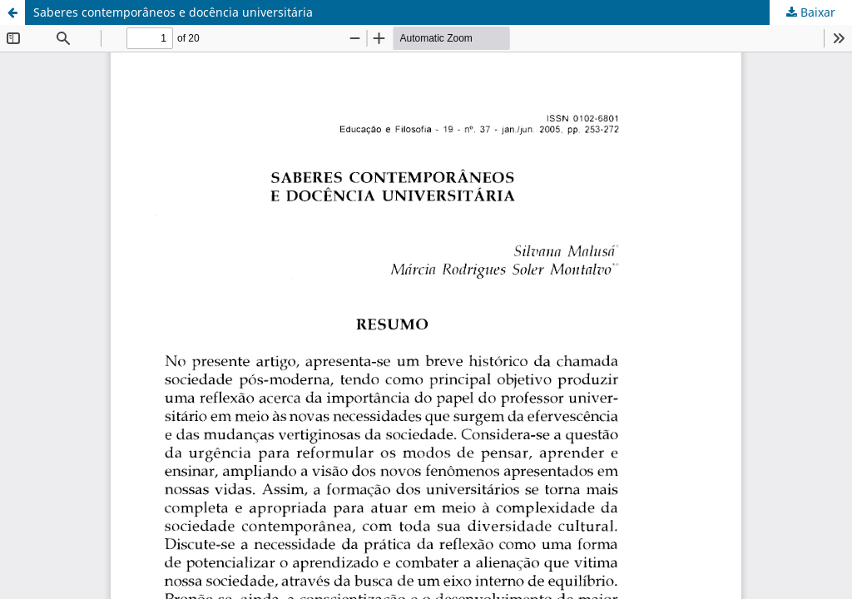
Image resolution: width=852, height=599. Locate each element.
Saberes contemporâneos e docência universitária (173, 12)
